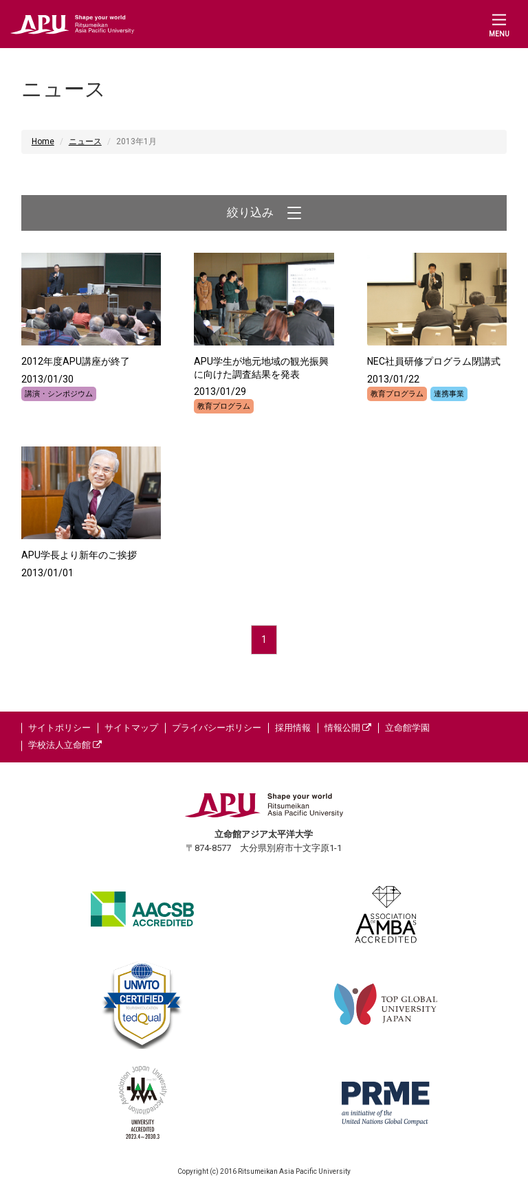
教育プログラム (223, 406)
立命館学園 (407, 728)
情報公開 (347, 728)
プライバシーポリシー (216, 728)
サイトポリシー (59, 728)
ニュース (85, 141)
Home (43, 141)
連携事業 (449, 393)
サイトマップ (131, 728)
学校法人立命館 (65, 745)
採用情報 (293, 728)
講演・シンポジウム (59, 393)
